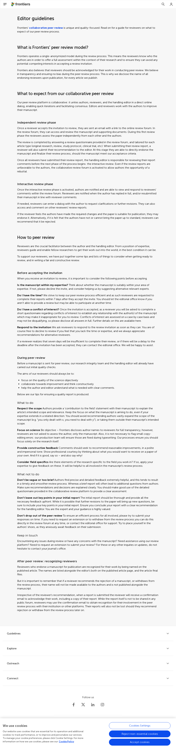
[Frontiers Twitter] (83, 705)
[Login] (171, 4)
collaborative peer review (46, 27)
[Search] (163, 4)
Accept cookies (140, 743)
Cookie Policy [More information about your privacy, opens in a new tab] (66, 743)
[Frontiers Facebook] (74, 705)
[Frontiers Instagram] (102, 705)
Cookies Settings (139, 727)
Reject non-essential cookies (140, 735)
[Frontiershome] (21, 4)
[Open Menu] (5, 4)
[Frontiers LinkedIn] (93, 705)
